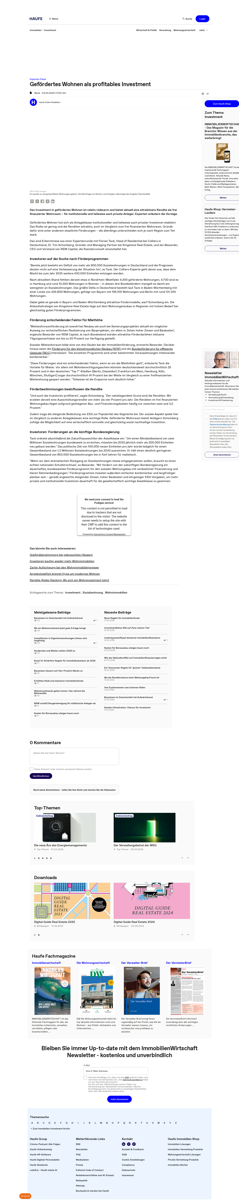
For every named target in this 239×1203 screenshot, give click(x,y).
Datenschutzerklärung (220, 424)
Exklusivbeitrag (44, 816)
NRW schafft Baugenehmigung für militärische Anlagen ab (65, 703)
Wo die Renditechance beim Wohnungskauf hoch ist (131, 678)
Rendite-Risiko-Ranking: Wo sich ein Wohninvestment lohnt (69, 581)
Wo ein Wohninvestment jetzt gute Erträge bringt (60, 628)
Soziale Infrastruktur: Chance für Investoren (127, 708)
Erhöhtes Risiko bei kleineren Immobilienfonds (58, 681)
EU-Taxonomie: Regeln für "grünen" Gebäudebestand (132, 668)
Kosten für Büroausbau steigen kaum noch (56, 713)
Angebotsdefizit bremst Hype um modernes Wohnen (65, 574)
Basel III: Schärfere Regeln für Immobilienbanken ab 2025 (64, 661)
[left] (182, 858)
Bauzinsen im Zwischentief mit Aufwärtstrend (58, 618)
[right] (188, 858)
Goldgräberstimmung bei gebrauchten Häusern (61, 555)
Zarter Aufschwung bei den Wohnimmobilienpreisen (64, 568)
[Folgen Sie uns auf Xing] (128, 1144)
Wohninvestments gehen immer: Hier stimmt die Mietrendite (59, 692)
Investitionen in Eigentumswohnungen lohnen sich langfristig (60, 639)
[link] (36, 30)
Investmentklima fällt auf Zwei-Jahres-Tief (126, 628)
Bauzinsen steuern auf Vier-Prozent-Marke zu (58, 671)
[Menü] (54, 18)
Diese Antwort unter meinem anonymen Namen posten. (63, 769)
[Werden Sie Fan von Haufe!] (134, 1144)
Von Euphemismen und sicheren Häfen (124, 688)
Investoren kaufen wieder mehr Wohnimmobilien (62, 562)
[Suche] (187, 18)
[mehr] (203, 30)
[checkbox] (31, 769)
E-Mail (87, 1066)
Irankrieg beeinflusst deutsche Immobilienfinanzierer (132, 638)
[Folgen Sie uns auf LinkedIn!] (123, 1144)
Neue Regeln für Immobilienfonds (122, 618)
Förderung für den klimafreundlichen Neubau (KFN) (86, 349)
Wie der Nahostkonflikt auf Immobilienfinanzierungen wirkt (135, 658)
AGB (215, 419)
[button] (202, 18)
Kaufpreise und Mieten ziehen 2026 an (54, 651)
